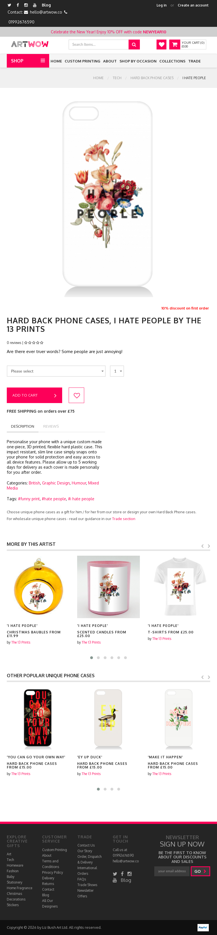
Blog (46, 5)
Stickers (13, 905)
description (22, 426)
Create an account (193, 5)
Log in (162, 5)
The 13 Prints (20, 642)
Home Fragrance (19, 888)
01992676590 (21, 22)
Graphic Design (56, 483)
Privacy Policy (52, 872)
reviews (51, 426)
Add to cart (34, 396)
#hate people (54, 498)
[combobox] (56, 371)
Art (9, 854)
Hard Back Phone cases (152, 78)
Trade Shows (87, 885)
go (200, 871)
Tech (117, 78)
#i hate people (81, 498)
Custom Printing (82, 61)
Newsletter (85, 890)
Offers (82, 896)
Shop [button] (17, 61)
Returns (48, 884)
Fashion (13, 871)
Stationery (14, 882)
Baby (10, 877)
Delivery (48, 878)
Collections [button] (172, 61)
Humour (79, 483)
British (34, 483)
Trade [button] (194, 61)
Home (56, 61)
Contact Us (86, 845)
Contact (48, 889)
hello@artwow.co (46, 12)
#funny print (29, 498)
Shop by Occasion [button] (138, 61)
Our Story (84, 851)
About (110, 61)
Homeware (15, 865)
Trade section (123, 518)
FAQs (81, 879)
